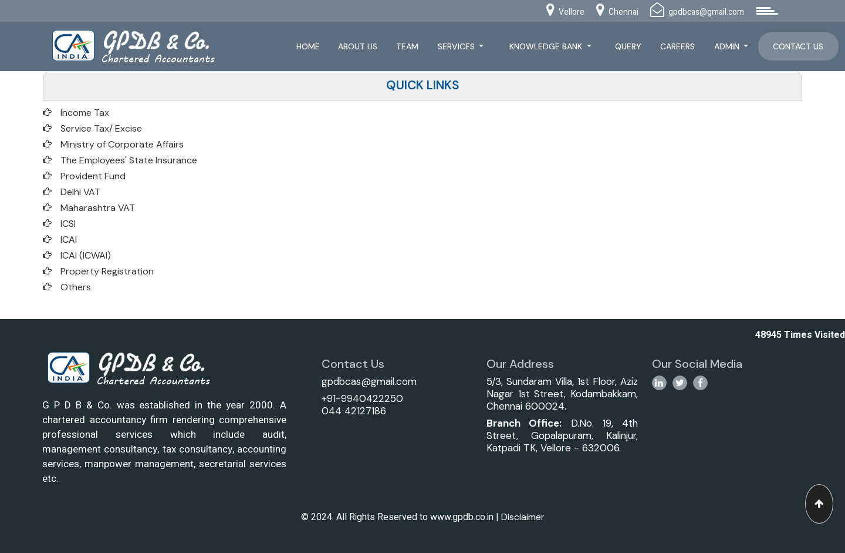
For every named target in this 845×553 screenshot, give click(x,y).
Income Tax (84, 112)
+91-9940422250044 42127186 (362, 404)
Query (628, 46)
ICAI (68, 239)
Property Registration (107, 271)
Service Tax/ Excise (101, 128)
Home (308, 46)
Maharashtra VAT (97, 208)
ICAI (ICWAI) (85, 255)
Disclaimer (523, 517)
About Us (357, 46)
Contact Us (798, 46)
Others (75, 287)
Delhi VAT (80, 192)
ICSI (68, 223)
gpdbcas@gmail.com (369, 381)
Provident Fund (93, 176)
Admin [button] (728, 46)
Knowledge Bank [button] (546, 46)
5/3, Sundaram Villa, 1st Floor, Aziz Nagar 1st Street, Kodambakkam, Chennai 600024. (561, 394)
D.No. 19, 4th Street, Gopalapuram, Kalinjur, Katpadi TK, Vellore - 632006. (561, 435)
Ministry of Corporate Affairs (122, 144)
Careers (677, 46)
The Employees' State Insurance (128, 160)
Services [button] (457, 46)
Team (407, 46)
